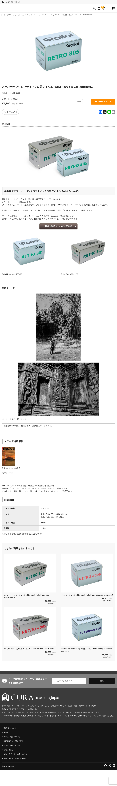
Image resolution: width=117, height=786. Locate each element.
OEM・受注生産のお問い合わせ (15, 770)
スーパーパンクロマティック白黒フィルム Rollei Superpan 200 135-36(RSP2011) (86, 668)
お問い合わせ (8, 766)
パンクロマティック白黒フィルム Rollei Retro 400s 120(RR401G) (26, 668)
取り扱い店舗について (12, 753)
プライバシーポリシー (12, 761)
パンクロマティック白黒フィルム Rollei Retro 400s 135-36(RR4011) (85, 614)
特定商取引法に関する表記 (13, 757)
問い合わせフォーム (46, 506)
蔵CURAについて (10, 744)
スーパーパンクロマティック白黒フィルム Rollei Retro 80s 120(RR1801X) (29, 614)
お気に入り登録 (12, 112)
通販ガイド (8, 748)
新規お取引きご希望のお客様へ (15, 775)
